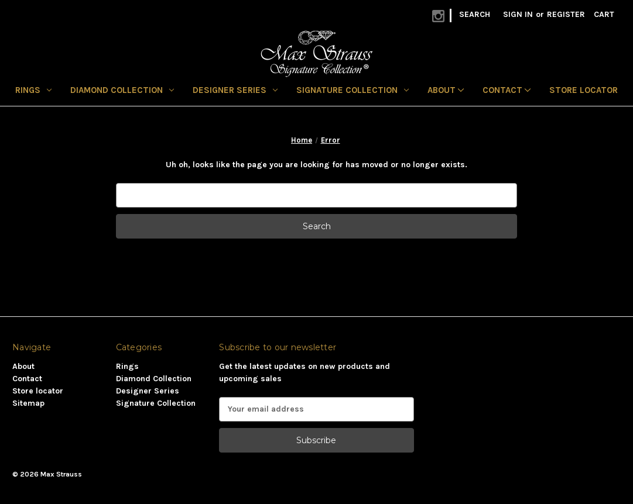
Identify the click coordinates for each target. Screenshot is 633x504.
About (445, 90)
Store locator (583, 90)
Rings (33, 90)
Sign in (518, 14)
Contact (507, 90)
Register (566, 14)
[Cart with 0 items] (604, 14)
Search (474, 14)
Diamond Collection (122, 90)
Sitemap (28, 403)
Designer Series (235, 90)
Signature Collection (352, 90)
